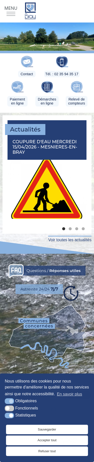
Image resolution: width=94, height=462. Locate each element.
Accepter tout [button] (47, 440)
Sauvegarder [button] (47, 429)
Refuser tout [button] (47, 451)
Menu (11, 8)
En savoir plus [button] (69, 394)
